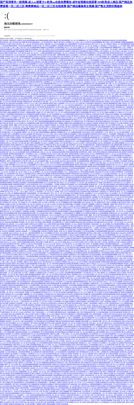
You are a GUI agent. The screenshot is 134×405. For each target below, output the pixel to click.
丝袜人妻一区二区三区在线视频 (106, 200)
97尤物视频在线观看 (51, 393)
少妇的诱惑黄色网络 (32, 256)
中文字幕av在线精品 (123, 123)
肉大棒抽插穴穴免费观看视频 (102, 65)
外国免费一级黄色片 (23, 262)
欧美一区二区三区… (92, 72)
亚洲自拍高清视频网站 (11, 222)
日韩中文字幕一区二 (12, 308)
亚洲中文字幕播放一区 (123, 92)
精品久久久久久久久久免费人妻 (83, 292)
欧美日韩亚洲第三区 (25, 238)
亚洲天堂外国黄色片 (105, 71)
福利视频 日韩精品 (98, 244)
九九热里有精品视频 (105, 350)
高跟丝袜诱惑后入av (6, 348)
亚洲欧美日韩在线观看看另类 (16, 285)
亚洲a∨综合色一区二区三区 (110, 296)
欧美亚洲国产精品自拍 (45, 256)
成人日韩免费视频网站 (81, 299)
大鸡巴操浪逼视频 (34, 380)
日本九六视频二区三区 (80, 47)
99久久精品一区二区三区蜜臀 (106, 125)
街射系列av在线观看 (76, 200)
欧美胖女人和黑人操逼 (94, 233)
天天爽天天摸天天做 (12, 44)
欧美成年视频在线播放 (10, 45)
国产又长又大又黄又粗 (95, 281)
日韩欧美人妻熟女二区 (113, 44)
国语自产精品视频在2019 (117, 107)
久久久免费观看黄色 (34, 332)
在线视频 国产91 (38, 366)
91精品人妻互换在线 (47, 276)
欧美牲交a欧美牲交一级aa (44, 335)
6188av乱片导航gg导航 (53, 56)
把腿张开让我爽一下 (25, 265)
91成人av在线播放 (78, 397)
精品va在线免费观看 (66, 72)
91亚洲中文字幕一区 (38, 45)
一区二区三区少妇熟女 (93, 168)
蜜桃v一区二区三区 (103, 289)
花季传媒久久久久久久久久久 (18, 164)
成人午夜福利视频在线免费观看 (42, 375)
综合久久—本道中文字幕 (14, 391)
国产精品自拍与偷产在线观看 (76, 247)
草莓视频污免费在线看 (100, 341)
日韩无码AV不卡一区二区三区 (58, 96)
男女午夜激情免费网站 (123, 58)
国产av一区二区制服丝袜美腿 (72, 132)
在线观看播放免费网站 (27, 359)
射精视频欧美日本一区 (44, 346)
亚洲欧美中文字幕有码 (91, 362)
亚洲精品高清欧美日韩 (116, 53)
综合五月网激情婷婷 (82, 208)
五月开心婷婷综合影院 (115, 361)
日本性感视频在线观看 (45, 343)
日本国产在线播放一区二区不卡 (87, 287)
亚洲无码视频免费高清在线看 (97, 110)
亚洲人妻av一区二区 (95, 323)
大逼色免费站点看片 (93, 301)
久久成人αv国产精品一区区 (26, 312)
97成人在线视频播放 (125, 114)
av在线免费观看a (67, 85)
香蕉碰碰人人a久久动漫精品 (118, 188)
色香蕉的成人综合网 (45, 94)
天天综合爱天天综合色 (84, 44)
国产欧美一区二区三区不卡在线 (42, 301)
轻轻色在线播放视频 (23, 242)
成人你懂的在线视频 (9, 281)
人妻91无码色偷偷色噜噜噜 (94, 85)
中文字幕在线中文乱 (63, 236)
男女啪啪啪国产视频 (22, 51)
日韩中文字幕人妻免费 (88, 386)
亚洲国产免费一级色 (117, 217)
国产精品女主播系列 (105, 319)
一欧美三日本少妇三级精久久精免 (77, 186)
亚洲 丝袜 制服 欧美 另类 (42, 326)
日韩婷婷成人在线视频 (108, 146)
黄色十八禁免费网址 (13, 134)
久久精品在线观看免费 (72, 389)
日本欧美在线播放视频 (75, 211)
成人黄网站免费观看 (15, 60)
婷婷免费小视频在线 (73, 137)
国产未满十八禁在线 (101, 242)
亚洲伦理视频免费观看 (64, 119)
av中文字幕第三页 (99, 292)
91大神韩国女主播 (10, 62)
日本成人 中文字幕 (59, 143)
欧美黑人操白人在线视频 (56, 103)
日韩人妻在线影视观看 (98, 83)
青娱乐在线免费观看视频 (38, 283)
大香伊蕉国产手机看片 (53, 146)
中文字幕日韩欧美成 (39, 321)
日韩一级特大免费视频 (117, 335)
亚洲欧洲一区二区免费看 (97, 189)
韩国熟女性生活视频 (123, 397)
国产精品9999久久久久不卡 (41, 134)
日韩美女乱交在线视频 (125, 260)
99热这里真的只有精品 (78, 157)
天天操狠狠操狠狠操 (83, 161)
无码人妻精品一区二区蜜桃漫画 (18, 81)
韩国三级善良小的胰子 (35, 135)
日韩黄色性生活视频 (72, 197)
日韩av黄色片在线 (45, 285)
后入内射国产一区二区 (116, 193)
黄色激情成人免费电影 (45, 328)
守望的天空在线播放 (84, 134)
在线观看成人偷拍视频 (116, 148)
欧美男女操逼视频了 (122, 294)
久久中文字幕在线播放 (100, 56)
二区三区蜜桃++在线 (115, 49)
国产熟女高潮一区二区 (44, 263)
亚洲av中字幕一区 (18, 92)
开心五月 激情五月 (95, 146)
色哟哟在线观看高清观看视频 (25, 240)
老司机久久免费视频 (75, 63)
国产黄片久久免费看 (65, 42)
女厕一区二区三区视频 (15, 67)
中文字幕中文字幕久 (47, 373)
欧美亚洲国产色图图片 (104, 236)
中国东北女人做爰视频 (102, 204)
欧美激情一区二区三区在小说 (28, 222)
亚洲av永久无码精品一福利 (40, 65)
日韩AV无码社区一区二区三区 (36, 108)
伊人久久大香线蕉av (32, 202)
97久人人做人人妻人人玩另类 (80, 42)
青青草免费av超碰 (31, 197)
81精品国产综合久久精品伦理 (96, 353)
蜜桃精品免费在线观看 (72, 94)
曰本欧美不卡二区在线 (39, 98)
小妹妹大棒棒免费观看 (18, 130)
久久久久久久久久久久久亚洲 (73, 103)
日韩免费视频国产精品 (66, 67)
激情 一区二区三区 (51, 101)
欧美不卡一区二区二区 (112, 153)
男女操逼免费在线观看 (81, 348)
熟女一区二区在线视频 (54, 85)
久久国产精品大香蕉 (117, 269)
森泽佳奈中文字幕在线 (9, 78)
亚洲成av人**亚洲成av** (100, 45)
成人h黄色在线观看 (99, 332)
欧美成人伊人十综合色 (94, 58)
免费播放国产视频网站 (88, 325)
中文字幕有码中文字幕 (90, 217)
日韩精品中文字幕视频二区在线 (21, 110)
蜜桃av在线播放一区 (44, 130)
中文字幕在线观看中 (19, 328)
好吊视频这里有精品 (63, 200)
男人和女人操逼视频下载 (71, 189)
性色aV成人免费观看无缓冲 (79, 218)
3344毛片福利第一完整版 (21, 292)
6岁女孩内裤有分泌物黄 (27, 159)
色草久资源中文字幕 (51, 195)
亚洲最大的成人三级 (102, 202)
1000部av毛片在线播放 (15, 186)
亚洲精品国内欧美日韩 (114, 152)
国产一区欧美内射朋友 (54, 379)
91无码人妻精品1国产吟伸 (24, 78)
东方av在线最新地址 (95, 208)
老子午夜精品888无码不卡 (115, 110)
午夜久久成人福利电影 (41, 103)
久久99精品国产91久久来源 (15, 162)
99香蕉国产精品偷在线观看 (122, 78)
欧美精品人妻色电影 (90, 80)
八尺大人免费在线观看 (98, 326)
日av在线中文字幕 (92, 47)
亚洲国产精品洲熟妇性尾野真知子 (106, 238)
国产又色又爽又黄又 (103, 80)
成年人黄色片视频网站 (34, 143)
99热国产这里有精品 (62, 404)
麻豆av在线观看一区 (30, 162)
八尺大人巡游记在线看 (21, 224)
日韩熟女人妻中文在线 (111, 101)
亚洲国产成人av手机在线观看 (59, 63)
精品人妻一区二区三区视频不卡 (12, 211)
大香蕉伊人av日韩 (68, 108)
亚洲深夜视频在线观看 (50, 209)
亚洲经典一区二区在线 (34, 249)
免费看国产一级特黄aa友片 (65, 110)
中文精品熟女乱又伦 (33, 355)
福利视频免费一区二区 (94, 78)
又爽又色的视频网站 (45, 116)
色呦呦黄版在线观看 (11, 226)
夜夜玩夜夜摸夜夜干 (93, 191)
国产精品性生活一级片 (88, 226)
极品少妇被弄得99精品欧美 (122, 262)
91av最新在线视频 (51, 58)
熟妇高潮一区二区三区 (114, 317)
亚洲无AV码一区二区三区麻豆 (53, 330)
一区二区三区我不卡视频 (109, 393)
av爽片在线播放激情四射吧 (117, 128)
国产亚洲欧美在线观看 (80, 253)
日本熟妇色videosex (45, 260)
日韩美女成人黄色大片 (122, 382)
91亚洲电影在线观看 (64, 344)
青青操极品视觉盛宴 (81, 166)
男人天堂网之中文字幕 (118, 362)
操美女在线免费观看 (81, 334)
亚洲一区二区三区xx (71, 271)
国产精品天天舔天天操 (36, 209)
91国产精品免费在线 (39, 74)
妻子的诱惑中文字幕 (118, 71)
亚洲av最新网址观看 (116, 144)
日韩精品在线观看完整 (35, 81)
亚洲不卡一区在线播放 (109, 134)
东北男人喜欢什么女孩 (30, 125)
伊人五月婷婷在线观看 (108, 117)
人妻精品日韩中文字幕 (69, 208)
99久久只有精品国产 (25, 58)
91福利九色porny (40, 195)
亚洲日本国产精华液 (22, 166)
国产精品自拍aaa (20, 206)
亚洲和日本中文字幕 (98, 220)
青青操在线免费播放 (68, 166)
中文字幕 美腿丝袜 (80, 62)
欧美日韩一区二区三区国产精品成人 (30, 220)
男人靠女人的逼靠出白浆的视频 (114, 63)
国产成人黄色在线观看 (35, 244)
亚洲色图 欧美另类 (96, 134)
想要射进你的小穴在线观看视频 (25, 80)
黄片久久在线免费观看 (115, 290)
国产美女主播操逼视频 (77, 236)
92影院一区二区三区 (11, 168)
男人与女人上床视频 (64, 238)
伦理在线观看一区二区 (36, 141)
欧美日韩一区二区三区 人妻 (54, 108)
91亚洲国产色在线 (18, 49)
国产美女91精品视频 (43, 258)
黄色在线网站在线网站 (122, 184)
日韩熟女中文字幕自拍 (58, 364)
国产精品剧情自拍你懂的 (66, 321)
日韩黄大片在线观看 (19, 346)
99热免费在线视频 (110, 244)
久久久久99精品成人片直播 (90, 382)
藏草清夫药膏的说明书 (37, 139)
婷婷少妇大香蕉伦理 (127, 85)
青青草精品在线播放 (66, 357)
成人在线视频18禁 (36, 352)
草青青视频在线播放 (111, 280)
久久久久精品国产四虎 (79, 117)
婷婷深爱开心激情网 (119, 271)
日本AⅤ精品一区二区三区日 (119, 121)
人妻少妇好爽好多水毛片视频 (93, 182)
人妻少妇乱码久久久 (9, 175)
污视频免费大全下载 (123, 134)
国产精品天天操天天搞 (63, 337)
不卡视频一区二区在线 (70, 287)
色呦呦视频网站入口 (35, 350)
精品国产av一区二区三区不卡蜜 (83, 395)
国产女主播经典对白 (69, 314)
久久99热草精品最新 (102, 312)
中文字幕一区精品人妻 (45, 49)
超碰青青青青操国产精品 (110, 186)
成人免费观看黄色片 (26, 299)
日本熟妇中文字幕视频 (98, 343)
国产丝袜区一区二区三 (24, 226)
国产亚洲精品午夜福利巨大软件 (49, 67)
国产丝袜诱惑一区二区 (121, 395)
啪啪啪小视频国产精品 (65, 123)
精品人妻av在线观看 (11, 90)
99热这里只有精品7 (102, 298)
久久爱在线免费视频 (25, 308)
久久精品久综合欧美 (73, 235)
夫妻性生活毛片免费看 (43, 173)
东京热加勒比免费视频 (56, 171)
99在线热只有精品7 (12, 98)
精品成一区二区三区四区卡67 (18, 123)
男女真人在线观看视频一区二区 (109, 256)
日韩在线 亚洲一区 (26, 301)
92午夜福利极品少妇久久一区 (63, 47)
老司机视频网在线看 (97, 119)
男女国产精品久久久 (97, 150)
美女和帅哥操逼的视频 (73, 49)
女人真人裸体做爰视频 (45, 83)
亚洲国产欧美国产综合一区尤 (12, 53)
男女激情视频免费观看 (77, 319)
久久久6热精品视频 (68, 348)
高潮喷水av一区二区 (48, 325)
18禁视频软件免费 (8, 208)
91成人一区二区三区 (41, 117)
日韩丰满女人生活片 (25, 170)
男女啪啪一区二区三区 (80, 353)
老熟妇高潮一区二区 (120, 67)
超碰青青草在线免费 (17, 235)
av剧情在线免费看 (117, 54)
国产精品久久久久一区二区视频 (81, 119)
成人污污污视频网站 (47, 233)
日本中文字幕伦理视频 (69, 368)
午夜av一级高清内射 (124, 159)
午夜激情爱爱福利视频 (88, 238)
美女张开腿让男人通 (39, 101)
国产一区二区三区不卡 (31, 269)
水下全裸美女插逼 (29, 235)
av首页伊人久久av (28, 103)
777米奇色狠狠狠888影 (105, 47)
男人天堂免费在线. (31, 130)
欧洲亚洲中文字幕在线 (92, 256)
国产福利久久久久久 (32, 83)
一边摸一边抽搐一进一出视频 (111, 85)
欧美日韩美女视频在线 (100, 152)
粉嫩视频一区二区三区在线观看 (33, 294)
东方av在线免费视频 (102, 213)
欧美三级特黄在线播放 (104, 245)
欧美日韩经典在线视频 (74, 87)
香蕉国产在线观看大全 (11, 247)
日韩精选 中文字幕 (117, 65)
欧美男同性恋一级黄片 (51, 42)
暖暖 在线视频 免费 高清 (52, 62)
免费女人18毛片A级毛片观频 (76, 256)
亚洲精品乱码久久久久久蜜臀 (52, 208)
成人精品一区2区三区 (11, 366)
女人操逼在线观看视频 (13, 74)
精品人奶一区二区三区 (119, 359)
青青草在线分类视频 (58, 224)
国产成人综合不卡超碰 (40, 357)
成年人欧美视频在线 (82, 51)
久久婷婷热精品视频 (8, 121)
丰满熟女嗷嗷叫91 (110, 267)
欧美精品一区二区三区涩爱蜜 (60, 198)
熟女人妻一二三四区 (30, 157)
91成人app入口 (71, 262)
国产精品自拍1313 (48, 262)
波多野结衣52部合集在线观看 (59, 211)
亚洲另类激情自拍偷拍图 (29, 215)
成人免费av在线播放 (108, 112)
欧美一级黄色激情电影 (44, 197)
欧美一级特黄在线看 (89, 107)
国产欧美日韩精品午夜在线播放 (122, 348)
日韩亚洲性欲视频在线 (58, 263)
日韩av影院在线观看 (94, 262)
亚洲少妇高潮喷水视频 (96, 105)
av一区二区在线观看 (54, 117)
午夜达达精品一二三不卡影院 (117, 45)
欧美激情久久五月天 (120, 87)
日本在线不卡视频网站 (88, 204)
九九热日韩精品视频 (39, 253)
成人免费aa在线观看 (105, 269)
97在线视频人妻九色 (58, 346)
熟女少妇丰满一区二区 (89, 202)
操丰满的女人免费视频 (87, 54)
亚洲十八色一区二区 (56, 112)
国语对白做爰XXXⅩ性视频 (79, 155)
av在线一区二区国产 (113, 94)
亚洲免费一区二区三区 (95, 186)
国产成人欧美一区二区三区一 (31, 53)
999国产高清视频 (123, 186)
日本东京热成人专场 (88, 132)
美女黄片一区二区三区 (116, 276)
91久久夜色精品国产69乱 (10, 173)
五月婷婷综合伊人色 (26, 74)
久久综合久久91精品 (56, 204)
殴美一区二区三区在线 (108, 92)
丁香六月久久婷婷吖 (25, 341)
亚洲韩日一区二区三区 (39, 371)
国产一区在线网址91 (28, 153)
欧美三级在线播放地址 (17, 382)
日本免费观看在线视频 (97, 280)
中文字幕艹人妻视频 (28, 272)
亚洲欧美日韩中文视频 (81, 294)
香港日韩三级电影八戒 (93, 143)
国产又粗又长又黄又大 (94, 135)
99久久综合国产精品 (50, 182)
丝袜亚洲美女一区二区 (60, 53)
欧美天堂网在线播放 (33, 377)
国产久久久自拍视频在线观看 (89, 49)
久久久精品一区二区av (39, 78)
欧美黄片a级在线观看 (58, 94)
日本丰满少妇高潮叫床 (7, 244)
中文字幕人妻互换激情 (20, 276)
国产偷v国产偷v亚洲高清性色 (46, 107)
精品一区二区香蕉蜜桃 (31, 94)
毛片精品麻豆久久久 (69, 141)
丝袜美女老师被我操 (12, 65)
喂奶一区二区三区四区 (52, 161)
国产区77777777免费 (35, 51)
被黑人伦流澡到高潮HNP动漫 (120, 231)
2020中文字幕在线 (7, 305)
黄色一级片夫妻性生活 (89, 240)
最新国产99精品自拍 (9, 195)
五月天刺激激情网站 (127, 141)
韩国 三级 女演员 (126, 116)
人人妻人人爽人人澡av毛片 (18, 47)
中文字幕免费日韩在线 (108, 233)
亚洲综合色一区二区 (12, 236)
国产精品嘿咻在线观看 (51, 168)
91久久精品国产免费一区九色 (98, 321)
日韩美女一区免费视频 (24, 90)
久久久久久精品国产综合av (18, 108)
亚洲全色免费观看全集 (32, 152)
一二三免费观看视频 (34, 231)
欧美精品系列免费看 (72, 263)
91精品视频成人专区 (73, 312)
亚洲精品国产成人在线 (40, 85)
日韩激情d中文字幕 (113, 242)
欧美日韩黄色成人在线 (37, 62)
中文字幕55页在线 (12, 361)
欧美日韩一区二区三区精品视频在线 (46, 105)
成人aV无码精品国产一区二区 (31, 60)
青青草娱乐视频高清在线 (24, 101)
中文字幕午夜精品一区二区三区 (25, 204)
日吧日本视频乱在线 (30, 144)
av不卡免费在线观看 (64, 98)
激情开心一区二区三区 (116, 177)
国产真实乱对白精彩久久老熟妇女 (42, 247)
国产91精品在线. (72, 384)
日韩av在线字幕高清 (28, 180)
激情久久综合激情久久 (73, 54)
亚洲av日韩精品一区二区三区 (25, 195)
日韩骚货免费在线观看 (26, 56)
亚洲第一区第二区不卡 (62, 191)
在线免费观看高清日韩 (14, 69)
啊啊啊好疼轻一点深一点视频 (122, 47)
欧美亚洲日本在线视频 (114, 386)
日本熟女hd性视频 (7, 276)
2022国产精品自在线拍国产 (60, 285)
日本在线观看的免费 (103, 53)
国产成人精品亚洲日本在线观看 (12, 103)
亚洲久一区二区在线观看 (51, 128)
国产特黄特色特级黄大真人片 (50, 60)
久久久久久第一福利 (126, 326)
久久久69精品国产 (46, 220)
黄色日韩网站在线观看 (87, 171)
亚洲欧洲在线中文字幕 (18, 161)
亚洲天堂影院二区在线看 (20, 386)
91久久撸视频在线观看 (41, 287)
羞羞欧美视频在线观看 (112, 195)
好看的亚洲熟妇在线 (88, 99)
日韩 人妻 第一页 (87, 244)
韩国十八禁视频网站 (55, 213)
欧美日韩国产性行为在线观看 (18, 249)
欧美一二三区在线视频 (123, 244)
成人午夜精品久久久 (9, 240)
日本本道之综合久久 (28, 69)
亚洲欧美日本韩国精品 (31, 49)
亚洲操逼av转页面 (127, 49)
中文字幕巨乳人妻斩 (13, 159)
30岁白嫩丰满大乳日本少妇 (101, 222)
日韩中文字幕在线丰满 (55, 348)
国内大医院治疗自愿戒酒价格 (82, 83)
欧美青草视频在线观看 (67, 164)
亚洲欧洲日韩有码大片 (77, 400)
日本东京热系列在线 (32, 184)
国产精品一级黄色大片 (21, 244)
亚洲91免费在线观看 (38, 170)
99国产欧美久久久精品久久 (62, 80)
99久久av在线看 (116, 157)
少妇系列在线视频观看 (24, 45)
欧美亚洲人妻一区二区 (14, 310)
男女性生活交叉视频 (19, 42)
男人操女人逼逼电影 (43, 125)
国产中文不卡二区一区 (98, 44)
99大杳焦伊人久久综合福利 (64, 281)
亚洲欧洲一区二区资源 (57, 125)
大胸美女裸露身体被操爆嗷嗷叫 (109, 337)
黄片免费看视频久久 (69, 170)
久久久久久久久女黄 (49, 244)
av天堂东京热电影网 (51, 238)
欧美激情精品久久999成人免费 (119, 289)
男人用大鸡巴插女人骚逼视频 (21, 150)
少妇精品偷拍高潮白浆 (53, 307)
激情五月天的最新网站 (17, 157)
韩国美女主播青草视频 (108, 278)
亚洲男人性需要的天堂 (72, 377)
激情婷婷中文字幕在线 (101, 103)
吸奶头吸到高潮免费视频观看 (44, 80)
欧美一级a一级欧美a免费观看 (107, 397)
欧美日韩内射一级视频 (54, 78)
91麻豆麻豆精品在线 (127, 218)
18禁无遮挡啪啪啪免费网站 (35, 182)
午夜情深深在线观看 (69, 112)
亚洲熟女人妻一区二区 (9, 209)
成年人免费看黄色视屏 (54, 371)
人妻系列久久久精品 (45, 269)
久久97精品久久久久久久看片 (28, 76)
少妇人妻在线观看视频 (90, 289)
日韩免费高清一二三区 (101, 132)
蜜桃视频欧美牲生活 (79, 123)
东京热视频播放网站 (6, 344)
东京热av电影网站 (45, 389)
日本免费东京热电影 (88, 258)
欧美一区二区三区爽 (108, 355)
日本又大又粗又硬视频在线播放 (84, 74)
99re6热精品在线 (28, 188)
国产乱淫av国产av (27, 89)
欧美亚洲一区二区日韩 (77, 182)
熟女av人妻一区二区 (38, 110)
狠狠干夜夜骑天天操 (79, 227)
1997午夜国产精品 (76, 99)
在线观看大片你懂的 (43, 144)
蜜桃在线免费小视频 (59, 220)
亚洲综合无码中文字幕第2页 (82, 114)
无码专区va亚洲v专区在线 (44, 54)
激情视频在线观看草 (102, 130)
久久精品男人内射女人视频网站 (83, 206)
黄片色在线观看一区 (12, 323)
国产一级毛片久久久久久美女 (124, 81)
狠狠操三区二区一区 (75, 402)
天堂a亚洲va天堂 (121, 146)
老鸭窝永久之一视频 (40, 146)
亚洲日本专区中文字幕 (46, 71)
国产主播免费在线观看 (109, 229)
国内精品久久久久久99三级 (52, 206)
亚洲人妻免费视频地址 (107, 175)
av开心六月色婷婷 (68, 90)
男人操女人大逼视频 (47, 143)
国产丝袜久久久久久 (16, 63)
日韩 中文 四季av (115, 116)
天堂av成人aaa (123, 353)
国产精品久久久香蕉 (26, 85)
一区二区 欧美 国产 (74, 386)
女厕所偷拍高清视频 (48, 51)
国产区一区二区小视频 (74, 244)
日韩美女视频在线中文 (17, 144)
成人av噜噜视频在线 (98, 153)
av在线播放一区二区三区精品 (58, 76)
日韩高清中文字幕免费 (20, 305)
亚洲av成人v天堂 (97, 305)
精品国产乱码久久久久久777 (114, 164)
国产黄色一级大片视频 (60, 233)
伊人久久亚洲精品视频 (67, 114)
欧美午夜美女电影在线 (49, 305)
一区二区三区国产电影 (14, 272)
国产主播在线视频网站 (30, 63)
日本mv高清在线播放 (13, 148)
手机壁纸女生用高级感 (114, 226)
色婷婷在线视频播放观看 (37, 395)
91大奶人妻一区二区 (11, 278)
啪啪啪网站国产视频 (115, 103)
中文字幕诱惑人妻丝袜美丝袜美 (89, 96)
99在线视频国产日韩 (52, 89)
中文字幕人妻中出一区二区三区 (24, 121)
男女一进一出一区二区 (58, 193)
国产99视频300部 (24, 236)
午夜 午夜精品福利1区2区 (87, 312)
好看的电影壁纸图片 (19, 184)
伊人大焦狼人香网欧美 (43, 175)
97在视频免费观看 (101, 226)
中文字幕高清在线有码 (14, 339)
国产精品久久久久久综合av (107, 251)
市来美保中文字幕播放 (69, 159)
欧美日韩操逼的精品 (72, 343)
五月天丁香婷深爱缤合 (88, 87)
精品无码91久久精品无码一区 (92, 198)
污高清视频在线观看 (52, 370)
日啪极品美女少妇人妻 (107, 62)
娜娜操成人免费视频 (56, 132)
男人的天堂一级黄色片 (117, 307)
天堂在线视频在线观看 (107, 253)
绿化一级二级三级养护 (28, 229)
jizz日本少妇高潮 (17, 253)
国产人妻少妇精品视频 (39, 265)
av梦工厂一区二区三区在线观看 (112, 281)
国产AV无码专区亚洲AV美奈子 (102, 265)
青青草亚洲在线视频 (31, 227)
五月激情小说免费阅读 (116, 171)
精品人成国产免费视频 (75, 71)
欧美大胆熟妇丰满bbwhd (74, 240)
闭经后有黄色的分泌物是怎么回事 (64, 51)
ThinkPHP (7, 36)
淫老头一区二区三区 (115, 132)
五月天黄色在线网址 (59, 49)
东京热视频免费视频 (29, 72)
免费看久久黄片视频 (35, 319)
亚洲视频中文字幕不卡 (110, 108)
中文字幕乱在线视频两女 (108, 334)
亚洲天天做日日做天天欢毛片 (77, 350)
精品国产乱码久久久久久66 (68, 366)
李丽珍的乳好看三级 (56, 254)
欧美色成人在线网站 (79, 85)
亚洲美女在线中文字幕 (11, 56)
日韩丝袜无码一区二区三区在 (13, 54)
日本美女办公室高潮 (39, 56)
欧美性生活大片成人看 (58, 361)
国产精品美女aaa (107, 323)
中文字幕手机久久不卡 (89, 272)
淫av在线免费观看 (83, 271)
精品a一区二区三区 (108, 162)
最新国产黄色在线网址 (42, 148)
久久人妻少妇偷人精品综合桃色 (14, 271)
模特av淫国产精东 (73, 126)
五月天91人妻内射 (70, 328)
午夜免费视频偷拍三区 (74, 179)
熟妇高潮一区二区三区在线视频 (54, 44)
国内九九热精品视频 (46, 87)
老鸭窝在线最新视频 (12, 258)
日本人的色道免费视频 (81, 184)
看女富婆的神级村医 (86, 177)
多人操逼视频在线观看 (27, 148)
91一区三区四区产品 (66, 69)
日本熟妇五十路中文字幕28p (87, 263)
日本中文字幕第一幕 (122, 272)
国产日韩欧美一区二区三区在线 (110, 51)
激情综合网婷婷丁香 (95, 271)
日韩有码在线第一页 (112, 366)
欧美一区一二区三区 (25, 44)
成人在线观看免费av (83, 159)
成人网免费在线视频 (75, 388)
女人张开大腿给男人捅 (56, 314)
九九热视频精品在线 (25, 247)
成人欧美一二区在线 (114, 240)
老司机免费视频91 (37, 226)
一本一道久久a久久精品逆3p (61, 99)
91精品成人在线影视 (92, 123)
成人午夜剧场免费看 (56, 326)
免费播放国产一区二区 (68, 146)
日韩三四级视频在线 (94, 299)
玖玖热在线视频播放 (96, 42)
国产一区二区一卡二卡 (123, 98)
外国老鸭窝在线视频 (112, 260)
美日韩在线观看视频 (30, 263)
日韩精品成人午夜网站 (109, 58)
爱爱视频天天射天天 (116, 80)
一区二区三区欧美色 (102, 128)
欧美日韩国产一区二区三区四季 (25, 175)
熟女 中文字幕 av (44, 202)
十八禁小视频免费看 (8, 332)
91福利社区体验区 (40, 72)
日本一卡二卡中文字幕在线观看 (22, 177)
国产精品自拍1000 (52, 98)
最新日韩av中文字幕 (15, 215)
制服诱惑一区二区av (71, 224)
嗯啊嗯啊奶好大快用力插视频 (32, 317)
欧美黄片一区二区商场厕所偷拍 (11, 198)
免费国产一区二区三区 (28, 132)
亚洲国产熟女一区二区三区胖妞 (117, 90)
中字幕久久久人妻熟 (9, 166)
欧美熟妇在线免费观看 (78, 168)
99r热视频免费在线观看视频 (88, 137)
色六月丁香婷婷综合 (115, 76)
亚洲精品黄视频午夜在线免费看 (115, 189)
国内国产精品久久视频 (58, 389)
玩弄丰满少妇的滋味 (90, 236)
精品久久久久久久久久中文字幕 (62, 83)
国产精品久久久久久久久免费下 (75, 143)
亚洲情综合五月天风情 (18, 330)
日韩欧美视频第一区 (33, 193)
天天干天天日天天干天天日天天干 (69, 128)
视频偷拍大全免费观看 (47, 47)
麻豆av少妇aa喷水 (121, 233)
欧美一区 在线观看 (41, 348)
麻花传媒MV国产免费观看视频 (106, 98)
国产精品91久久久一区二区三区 (82, 56)
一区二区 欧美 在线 (96, 139)
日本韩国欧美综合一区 (69, 162)
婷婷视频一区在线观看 (120, 161)
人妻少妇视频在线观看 (82, 146)
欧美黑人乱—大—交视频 (123, 125)
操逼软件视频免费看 (15, 397)
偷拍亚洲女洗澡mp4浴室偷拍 (78, 191)
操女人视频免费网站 (57, 260)
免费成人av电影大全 (12, 341)
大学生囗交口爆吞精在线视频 (112, 274)
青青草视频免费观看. (85, 220)
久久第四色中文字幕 (109, 357)
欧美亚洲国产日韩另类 (68, 371)
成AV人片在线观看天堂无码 (24, 146)
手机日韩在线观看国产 (80, 69)
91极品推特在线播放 (21, 332)
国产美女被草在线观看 (108, 184)
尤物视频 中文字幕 (97, 197)
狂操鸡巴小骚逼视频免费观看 (75, 269)
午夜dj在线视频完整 (115, 330)
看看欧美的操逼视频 (32, 328)
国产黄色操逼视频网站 (58, 197)
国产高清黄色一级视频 (44, 157)
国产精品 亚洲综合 (100, 386)
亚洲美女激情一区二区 (15, 188)
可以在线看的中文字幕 (10, 362)
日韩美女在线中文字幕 (92, 247)
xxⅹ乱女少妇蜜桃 (102, 240)
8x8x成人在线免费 (61, 137)
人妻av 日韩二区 (124, 258)
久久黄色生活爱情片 (67, 78)
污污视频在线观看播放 (19, 377)
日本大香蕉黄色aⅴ (47, 350)
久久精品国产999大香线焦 (75, 53)
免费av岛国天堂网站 (36, 150)
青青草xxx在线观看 (9, 71)
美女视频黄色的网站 (86, 341)
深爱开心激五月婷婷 (98, 63)
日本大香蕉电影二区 (66, 56)
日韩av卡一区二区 (45, 152)
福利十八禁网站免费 (109, 371)
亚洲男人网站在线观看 (14, 89)
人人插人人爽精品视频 (61, 359)
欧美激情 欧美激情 (39, 188)
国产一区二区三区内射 (86, 94)
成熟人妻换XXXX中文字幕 (31, 67)
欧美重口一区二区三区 (98, 195)
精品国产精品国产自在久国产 (19, 135)
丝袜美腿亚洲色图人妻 (37, 344)
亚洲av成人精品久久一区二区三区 (82, 45)
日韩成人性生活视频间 (111, 114)
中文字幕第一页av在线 (96, 108)
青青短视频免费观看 (72, 152)
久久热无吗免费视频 (46, 155)
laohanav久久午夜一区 (15, 72)
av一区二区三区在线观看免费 (108, 180)
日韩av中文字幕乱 (66, 117)
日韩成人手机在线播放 (32, 217)
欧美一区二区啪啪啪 (22, 319)
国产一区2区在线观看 (29, 54)
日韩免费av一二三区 (24, 337)
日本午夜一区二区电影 (18, 202)
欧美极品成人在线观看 (81, 110)
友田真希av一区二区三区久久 (45, 191)
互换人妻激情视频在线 (23, 283)
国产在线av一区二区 (63, 182)
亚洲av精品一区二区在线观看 (33, 200)
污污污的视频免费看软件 (60, 92)
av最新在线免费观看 (47, 53)
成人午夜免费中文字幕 (71, 260)
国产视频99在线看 (119, 60)
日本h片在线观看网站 (106, 67)
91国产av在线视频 (102, 76)
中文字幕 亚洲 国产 (109, 105)
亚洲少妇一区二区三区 (80, 355)
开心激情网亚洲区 (95, 393)
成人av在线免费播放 (55, 148)
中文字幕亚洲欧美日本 (121, 62)
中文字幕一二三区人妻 (19, 389)
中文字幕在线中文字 (25, 65)
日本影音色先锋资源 (11, 179)
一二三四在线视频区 (93, 60)
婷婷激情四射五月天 (20, 114)
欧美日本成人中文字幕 (53, 74)
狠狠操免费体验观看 (79, 72)
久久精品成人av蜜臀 (60, 240)
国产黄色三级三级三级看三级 (41, 90)
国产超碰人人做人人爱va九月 (124, 117)
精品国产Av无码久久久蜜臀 (75, 375)
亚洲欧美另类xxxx (5, 143)
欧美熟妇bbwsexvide (68, 175)
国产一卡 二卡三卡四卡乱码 (66, 105)
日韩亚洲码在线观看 (44, 296)
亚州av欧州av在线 (120, 314)
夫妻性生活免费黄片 (51, 45)
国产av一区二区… (101, 379)
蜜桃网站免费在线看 (20, 193)
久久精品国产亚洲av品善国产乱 (73, 289)
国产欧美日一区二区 (95, 112)
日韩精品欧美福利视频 (58, 152)
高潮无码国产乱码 (14, 287)
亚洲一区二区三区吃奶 (71, 65)
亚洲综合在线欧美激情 (121, 253)
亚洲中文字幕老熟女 (109, 328)
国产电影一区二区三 (17, 316)
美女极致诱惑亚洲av (89, 144)
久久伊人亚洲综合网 (109, 305)
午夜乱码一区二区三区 (78, 89)
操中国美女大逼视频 (9, 139)
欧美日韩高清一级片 (6, 42)
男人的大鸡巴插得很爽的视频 (66, 101)
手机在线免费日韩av (90, 53)
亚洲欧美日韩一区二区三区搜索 (118, 213)
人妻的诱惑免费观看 (34, 233)
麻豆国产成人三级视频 (57, 229)
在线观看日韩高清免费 (81, 321)
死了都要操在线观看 (6, 328)
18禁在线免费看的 (126, 240)
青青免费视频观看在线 (39, 58)
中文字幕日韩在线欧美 (49, 200)
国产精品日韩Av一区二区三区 (29, 99)
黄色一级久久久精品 (56, 134)
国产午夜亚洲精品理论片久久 (74, 217)
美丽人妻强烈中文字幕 (90, 98)
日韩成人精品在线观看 (22, 388)
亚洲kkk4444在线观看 (92, 62)
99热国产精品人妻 (61, 126)
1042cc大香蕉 (47, 224)
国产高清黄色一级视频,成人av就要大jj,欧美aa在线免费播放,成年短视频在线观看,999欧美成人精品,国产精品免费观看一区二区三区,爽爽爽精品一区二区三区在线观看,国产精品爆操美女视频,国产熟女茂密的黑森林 (63, 40)
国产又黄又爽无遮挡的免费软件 (101, 126)
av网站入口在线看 (50, 126)
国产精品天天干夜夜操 (78, 116)
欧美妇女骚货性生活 (104, 121)
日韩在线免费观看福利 (15, 398)
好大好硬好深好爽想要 (123, 377)
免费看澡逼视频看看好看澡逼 (76, 180)
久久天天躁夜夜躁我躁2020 (116, 155)
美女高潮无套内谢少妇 (64, 58)
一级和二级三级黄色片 (50, 150)
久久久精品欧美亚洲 (82, 328)
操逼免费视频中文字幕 (41, 310)
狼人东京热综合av (55, 175)
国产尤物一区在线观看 (17, 200)
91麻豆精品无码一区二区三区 (93, 375)
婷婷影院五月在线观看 (89, 179)
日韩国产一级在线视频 (90, 303)
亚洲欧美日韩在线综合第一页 (55, 290)
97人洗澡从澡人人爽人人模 (19, 126)
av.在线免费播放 (86, 63)
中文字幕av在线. (103, 49)
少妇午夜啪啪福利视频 (83, 141)
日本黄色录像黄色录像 (109, 208)
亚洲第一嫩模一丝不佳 (15, 125)
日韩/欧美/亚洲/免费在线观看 (106, 285)
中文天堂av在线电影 (19, 83)
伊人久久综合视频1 (17, 294)
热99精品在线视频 (118, 168)
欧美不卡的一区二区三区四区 (82, 307)
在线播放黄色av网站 (33, 123)
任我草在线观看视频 (18, 94)
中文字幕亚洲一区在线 (108, 198)
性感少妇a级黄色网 (23, 168)
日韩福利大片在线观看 (49, 236)
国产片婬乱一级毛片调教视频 (111, 42)
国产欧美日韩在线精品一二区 (35, 42)
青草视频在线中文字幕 (86, 352)
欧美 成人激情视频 (23, 128)
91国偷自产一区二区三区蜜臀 (120, 301)
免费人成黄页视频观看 (10, 112)
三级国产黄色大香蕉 (101, 74)
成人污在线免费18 (88, 103)
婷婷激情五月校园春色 (20, 182)
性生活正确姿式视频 (80, 60)
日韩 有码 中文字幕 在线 (56, 65)
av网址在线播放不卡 (109, 139)
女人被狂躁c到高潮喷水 (65, 209)
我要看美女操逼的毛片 (90, 285)
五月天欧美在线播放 (89, 130)
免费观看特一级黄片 (102, 325)
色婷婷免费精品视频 (69, 326)
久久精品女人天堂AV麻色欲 (103, 54)
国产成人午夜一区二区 (11, 191)
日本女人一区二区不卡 (106, 60)
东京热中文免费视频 (8, 231)
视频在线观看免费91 (26, 267)
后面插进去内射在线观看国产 (88, 76)
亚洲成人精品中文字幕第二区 (22, 254)
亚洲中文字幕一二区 (48, 317)
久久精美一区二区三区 (11, 58)
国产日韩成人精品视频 (37, 323)
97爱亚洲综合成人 (114, 303)
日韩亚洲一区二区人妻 (122, 198)
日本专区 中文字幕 (21, 71)
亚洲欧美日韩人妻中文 (44, 227)
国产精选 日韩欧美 (58, 339)
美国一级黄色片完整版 (108, 299)
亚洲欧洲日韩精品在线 (73, 364)
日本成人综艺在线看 (51, 110)
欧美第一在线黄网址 (86, 193)
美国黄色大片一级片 (85, 343)
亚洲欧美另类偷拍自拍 (11, 265)
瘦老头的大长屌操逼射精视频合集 (62, 227)
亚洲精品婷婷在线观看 (60, 87)
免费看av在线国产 (78, 357)
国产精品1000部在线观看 (7, 51)
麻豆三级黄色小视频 (22, 274)
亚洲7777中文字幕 (14, 290)
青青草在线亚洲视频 (20, 87)
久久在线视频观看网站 (53, 253)
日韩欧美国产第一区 (93, 175)
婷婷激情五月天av (77, 274)
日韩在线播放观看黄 (26, 375)
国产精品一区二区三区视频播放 (124, 191)
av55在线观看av (57, 301)
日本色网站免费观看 (99, 164)
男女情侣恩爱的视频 (80, 175)
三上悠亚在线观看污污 (69, 213)
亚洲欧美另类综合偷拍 (126, 343)
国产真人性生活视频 (74, 226)
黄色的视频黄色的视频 (123, 135)
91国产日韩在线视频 (92, 157)
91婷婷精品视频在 (94, 348)
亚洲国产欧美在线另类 (45, 92)
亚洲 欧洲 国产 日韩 (122, 375)
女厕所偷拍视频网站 (65, 370)
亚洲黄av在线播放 (15, 137)
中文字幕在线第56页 (87, 359)
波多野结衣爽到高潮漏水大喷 (105, 87)
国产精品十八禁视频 (48, 249)
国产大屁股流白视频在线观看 (62, 155)
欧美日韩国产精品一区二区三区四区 (89, 278)
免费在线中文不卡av (39, 370)
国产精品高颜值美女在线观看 (107, 215)
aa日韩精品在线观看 (39, 89)
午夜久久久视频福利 (61, 226)
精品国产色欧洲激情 (84, 224)
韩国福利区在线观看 (33, 114)
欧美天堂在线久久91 (26, 357)
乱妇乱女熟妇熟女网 (28, 326)
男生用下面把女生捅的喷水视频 (52, 141)
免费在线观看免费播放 (124, 180)
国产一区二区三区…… (94, 249)
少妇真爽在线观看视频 (43, 229)
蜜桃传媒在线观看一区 (123, 105)
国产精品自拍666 (76, 238)
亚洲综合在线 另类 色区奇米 (65, 294)
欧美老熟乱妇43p (102, 290)
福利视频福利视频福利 (116, 263)
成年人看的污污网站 (108, 380)
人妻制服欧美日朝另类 (43, 211)
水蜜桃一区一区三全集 (43, 112)
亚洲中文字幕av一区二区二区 (60, 316)
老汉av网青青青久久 (58, 222)
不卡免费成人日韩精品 (109, 135)
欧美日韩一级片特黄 (45, 189)
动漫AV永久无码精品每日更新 (74, 125)
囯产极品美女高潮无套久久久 (40, 254)
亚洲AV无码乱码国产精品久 (62, 274)
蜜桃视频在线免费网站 (94, 117)
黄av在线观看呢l (65, 283)
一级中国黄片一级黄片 (27, 287)
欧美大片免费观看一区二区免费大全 (109, 72)
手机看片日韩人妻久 (50, 119)
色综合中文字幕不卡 (12, 76)
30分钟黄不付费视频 (60, 262)
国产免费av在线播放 (121, 227)
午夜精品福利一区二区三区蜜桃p (112, 69)
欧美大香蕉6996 (17, 348)
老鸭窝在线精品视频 (15, 153)
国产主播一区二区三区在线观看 (115, 83)
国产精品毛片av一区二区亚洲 (25, 105)
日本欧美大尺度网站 (47, 231)
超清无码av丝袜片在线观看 (68, 161)
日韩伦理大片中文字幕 (9, 146)
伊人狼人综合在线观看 (116, 99)
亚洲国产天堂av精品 (85, 126)
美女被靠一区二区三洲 (31, 92)
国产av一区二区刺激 (12, 280)
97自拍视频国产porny (33, 164)
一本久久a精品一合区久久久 (27, 191)
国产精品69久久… (72, 76)
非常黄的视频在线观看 (96, 159)
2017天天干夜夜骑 (82, 262)
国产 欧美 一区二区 (124, 344)
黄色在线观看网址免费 (28, 137)
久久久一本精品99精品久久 (31, 155)
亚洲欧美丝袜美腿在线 (66, 60)
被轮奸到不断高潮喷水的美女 (49, 123)
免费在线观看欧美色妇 (9, 105)
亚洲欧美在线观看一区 (89, 316)
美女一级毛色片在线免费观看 (124, 139)
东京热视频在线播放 (6, 83)
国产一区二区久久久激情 (79, 58)
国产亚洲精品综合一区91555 (45, 215)
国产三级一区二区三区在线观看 (15, 152)
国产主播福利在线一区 (111, 159)
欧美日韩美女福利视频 (98, 260)
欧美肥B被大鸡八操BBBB (62, 121)
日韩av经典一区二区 (119, 400)
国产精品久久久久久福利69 (122, 182)
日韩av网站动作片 (108, 182)
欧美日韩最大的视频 (93, 67)
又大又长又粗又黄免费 (9, 101)
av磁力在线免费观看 (26, 321)
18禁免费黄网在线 (106, 348)
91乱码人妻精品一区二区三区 (114, 206)
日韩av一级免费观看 (107, 78)
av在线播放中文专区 (25, 280)
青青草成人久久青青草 (46, 99)
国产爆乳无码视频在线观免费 (110, 310)
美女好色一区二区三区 (67, 74)
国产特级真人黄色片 (38, 218)
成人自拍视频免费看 (33, 47)
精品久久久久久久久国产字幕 (58, 179)
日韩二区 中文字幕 (67, 280)
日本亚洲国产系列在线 (102, 107)
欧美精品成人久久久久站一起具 (32, 391)
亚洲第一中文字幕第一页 (123, 328)
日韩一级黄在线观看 (92, 116)
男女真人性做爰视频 (84, 139)
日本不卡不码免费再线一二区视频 (49, 184)
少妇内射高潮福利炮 (42, 186)
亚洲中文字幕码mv (94, 51)
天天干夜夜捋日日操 (77, 121)
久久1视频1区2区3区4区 (100, 90)
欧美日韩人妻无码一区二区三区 (72, 382)
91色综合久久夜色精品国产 (106, 81)
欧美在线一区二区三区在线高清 (80, 393)
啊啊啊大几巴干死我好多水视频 (85, 213)
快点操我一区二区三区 (16, 171)
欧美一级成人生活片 (36, 262)
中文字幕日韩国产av (53, 72)
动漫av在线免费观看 (54, 69)
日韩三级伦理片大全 (121, 175)
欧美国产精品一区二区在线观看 (11, 132)
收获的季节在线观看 (76, 198)
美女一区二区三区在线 (76, 130)
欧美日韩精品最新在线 (31, 260)
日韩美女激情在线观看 (71, 188)
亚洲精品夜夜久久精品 (40, 267)
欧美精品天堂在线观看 (73, 177)
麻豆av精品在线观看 (9, 319)
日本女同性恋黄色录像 (12, 96)
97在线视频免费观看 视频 (103, 231)
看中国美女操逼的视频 (61, 71)
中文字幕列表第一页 (64, 168)
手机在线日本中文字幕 (18, 116)
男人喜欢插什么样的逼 (113, 326)
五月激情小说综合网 (15, 180)
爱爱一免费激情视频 (59, 54)
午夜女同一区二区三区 (67, 62)
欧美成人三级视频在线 (13, 325)
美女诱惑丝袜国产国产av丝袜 (122, 370)
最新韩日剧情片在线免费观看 (52, 166)
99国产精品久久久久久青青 (30, 198)
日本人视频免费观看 (71, 44)
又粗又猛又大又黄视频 (88, 148)
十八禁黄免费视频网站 (62, 398)
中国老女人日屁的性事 (66, 395)
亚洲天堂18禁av (84, 189)
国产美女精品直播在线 (84, 195)
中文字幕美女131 (108, 161)
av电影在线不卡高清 (98, 114)
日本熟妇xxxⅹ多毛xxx (90, 81)
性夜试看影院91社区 (34, 276)
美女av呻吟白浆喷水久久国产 (61, 245)
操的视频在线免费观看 (123, 200)
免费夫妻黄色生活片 (118, 96)
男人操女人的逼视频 (43, 63)
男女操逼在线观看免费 (13, 85)
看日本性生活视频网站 (94, 92)
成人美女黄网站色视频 (25, 98)
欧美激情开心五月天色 (75, 144)
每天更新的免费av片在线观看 (71, 204)
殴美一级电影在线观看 (72, 153)
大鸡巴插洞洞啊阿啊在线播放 (83, 90)
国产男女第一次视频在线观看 (26, 112)
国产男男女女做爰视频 (125, 292)
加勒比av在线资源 (104, 116)
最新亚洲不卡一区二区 (82, 105)
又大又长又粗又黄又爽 (124, 108)
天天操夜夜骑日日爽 (49, 337)
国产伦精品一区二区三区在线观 (97, 155)
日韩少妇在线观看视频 (23, 62)
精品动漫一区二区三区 (83, 267)
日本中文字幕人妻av (62, 107)
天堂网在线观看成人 (118, 350)
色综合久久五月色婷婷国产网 (114, 332)
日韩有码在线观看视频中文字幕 (14, 393)
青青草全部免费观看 (60, 384)
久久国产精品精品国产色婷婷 (77, 92)
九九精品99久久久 (57, 335)
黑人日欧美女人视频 (22, 209)
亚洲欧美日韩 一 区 (94, 184)
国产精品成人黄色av (38, 44)
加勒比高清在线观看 (103, 276)
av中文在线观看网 (35, 292)
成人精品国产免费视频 (54, 267)
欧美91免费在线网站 (75, 202)
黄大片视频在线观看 (32, 116)
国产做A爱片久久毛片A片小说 (87, 188)
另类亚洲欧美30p (99, 206)
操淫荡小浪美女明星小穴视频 (83, 164)
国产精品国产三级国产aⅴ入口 (105, 179)
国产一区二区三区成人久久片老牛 (120, 222)
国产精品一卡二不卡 (115, 130)
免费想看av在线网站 (29, 211)
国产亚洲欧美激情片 (121, 287)
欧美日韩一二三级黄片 (93, 227)
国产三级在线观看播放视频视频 (44, 121)
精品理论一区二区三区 (102, 99)
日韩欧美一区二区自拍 (36, 128)
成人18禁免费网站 (113, 56)
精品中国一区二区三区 (122, 162)
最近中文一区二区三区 (121, 179)
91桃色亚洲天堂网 (76, 98)
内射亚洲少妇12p (96, 296)
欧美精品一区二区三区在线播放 (49, 114)
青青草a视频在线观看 (52, 283)
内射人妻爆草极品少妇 (93, 89)
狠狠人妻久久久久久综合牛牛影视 (73, 242)
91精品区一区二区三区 (37, 368)
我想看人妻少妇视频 (103, 188)
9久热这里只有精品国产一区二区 (110, 89)
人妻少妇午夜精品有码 (23, 281)
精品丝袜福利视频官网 (111, 150)
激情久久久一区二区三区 (82, 296)
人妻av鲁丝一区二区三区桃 (26, 117)
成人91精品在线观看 (112, 353)
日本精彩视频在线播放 (22, 208)
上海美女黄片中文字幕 (62, 402)
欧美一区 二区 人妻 (33, 71)
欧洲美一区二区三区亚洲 (66, 265)
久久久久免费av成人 (101, 317)
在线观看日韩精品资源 (64, 45)
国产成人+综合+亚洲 (80, 67)
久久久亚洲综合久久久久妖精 (26, 335)
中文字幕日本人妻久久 (102, 148)
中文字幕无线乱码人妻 (91, 121)
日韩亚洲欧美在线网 (56, 90)
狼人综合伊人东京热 (92, 180)
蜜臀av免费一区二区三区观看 (99, 141)
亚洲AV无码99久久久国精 (90, 71)
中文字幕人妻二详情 (58, 377)
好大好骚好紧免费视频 (27, 290)
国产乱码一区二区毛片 (36, 166)
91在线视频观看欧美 (116, 316)
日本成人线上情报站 (66, 353)
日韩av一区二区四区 (59, 298)
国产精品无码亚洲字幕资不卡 (103, 359)
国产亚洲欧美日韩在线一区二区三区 (72, 81)
